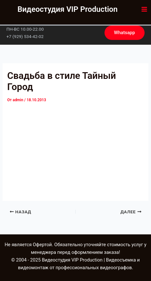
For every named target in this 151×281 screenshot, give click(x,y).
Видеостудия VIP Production (68, 9)
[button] (125, 33)
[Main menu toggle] (144, 9)
